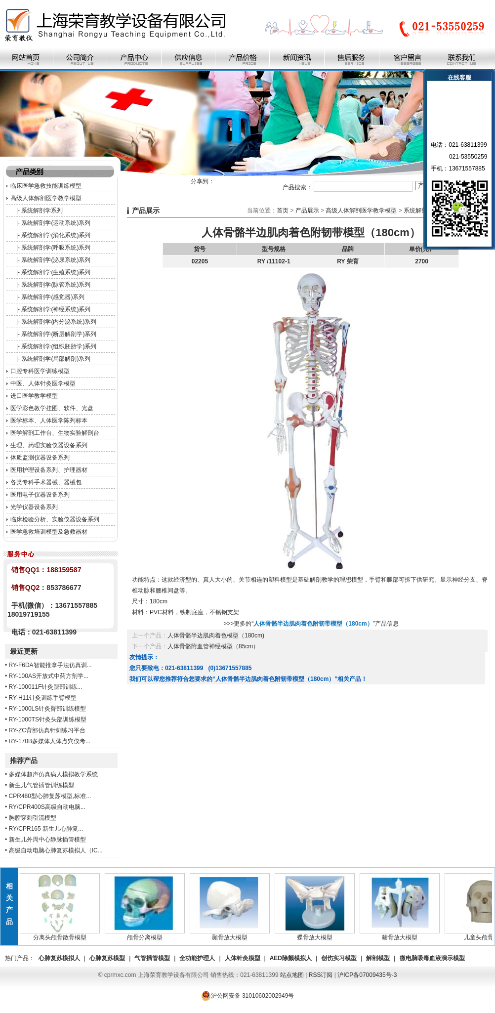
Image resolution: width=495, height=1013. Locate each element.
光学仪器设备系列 (34, 507)
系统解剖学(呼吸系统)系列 (55, 247)
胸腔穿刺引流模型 (32, 817)
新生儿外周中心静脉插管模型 (47, 839)
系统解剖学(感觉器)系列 (52, 297)
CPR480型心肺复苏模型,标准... (50, 796)
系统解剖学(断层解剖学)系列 (58, 334)
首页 (283, 210)
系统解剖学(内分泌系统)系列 (58, 321)
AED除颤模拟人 (291, 958)
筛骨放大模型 (403, 934)
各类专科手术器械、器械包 (46, 482)
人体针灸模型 (242, 958)
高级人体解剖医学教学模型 (46, 198)
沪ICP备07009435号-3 (367, 974)
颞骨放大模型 (233, 934)
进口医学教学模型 (34, 395)
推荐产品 (24, 760)
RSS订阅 (321, 974)
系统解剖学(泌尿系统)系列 (55, 259)
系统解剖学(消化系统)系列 (55, 235)
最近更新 (24, 651)
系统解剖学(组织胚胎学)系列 (58, 346)
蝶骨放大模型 (318, 934)
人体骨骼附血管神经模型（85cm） (213, 646)
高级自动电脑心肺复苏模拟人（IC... (56, 850)
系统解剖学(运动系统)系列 (55, 222)
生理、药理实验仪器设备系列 (48, 445)
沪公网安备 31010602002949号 (247, 996)
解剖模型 (378, 958)
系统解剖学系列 (42, 210)
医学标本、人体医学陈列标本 (48, 420)
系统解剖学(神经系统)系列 (55, 309)
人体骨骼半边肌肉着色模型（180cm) (215, 635)
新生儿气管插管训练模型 (41, 785)
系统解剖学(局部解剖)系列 (55, 358)
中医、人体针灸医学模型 (43, 383)
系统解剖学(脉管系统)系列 (55, 284)
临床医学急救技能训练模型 (46, 185)
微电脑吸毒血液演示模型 (432, 958)
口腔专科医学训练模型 (40, 371)
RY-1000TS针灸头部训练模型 (47, 719)
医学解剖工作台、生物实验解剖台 (54, 432)
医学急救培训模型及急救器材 (48, 531)
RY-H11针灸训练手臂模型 (43, 697)
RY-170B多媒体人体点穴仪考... (49, 741)
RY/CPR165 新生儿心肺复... (46, 828)
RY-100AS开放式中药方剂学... (48, 676)
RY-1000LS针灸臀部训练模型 (47, 708)
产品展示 (307, 210)
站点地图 (292, 974)
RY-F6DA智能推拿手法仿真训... (50, 665)
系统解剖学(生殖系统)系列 (55, 272)
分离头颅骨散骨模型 (63, 934)
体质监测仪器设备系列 (40, 457)
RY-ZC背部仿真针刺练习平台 (47, 730)
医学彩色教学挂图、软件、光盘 (51, 408)
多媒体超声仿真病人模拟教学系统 (53, 774)
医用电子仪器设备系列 (40, 494)
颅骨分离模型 (148, 934)
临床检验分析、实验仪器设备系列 (54, 519)
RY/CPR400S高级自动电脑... (47, 806)
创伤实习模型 (339, 958)
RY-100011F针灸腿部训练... (45, 686)
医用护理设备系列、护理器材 (48, 469)
